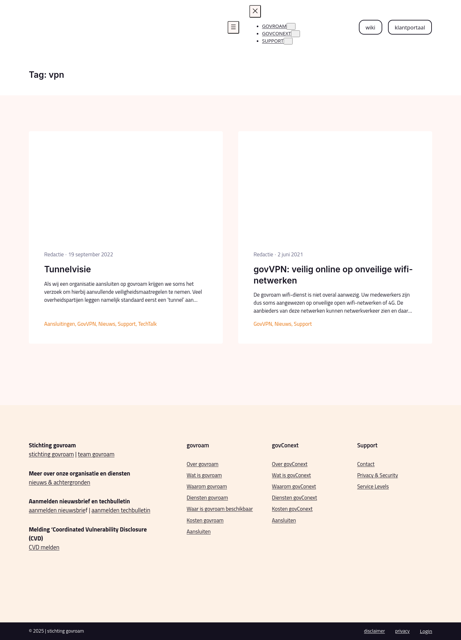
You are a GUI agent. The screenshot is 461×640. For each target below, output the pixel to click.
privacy (402, 631)
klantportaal (410, 27)
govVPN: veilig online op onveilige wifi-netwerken (333, 274)
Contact (366, 464)
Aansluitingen (59, 324)
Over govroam (202, 464)
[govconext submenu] (295, 33)
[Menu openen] (233, 27)
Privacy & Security (377, 475)
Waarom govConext (294, 486)
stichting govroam (51, 454)
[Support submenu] (288, 41)
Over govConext (289, 464)
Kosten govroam (205, 520)
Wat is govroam (204, 475)
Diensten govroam (207, 497)
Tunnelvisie (67, 269)
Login (426, 631)
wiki (370, 27)
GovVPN (86, 324)
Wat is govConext (291, 475)
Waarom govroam (207, 486)
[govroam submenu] (291, 26)
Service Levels (373, 486)
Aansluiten (199, 531)
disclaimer (374, 631)
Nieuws (106, 324)
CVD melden (44, 547)
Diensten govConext (294, 497)
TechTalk (147, 324)
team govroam (96, 454)
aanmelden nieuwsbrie (57, 510)
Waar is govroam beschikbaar (220, 509)
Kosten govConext (292, 509)
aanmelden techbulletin (121, 510)
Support (127, 324)
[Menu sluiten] (255, 11)
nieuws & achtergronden (59, 482)
